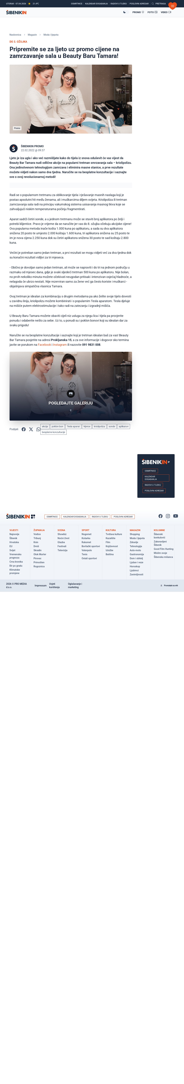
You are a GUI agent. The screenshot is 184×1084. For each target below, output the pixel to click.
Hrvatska (14, 542)
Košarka (86, 538)
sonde (112, 426)
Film (108, 542)
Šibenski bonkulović (159, 536)
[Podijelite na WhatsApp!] (38, 429)
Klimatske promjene (15, 571)
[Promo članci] (138, 12)
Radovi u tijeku (153, 485)
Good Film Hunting (163, 549)
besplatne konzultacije (53, 432)
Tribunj (37, 538)
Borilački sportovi (91, 546)
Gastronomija (137, 554)
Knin (36, 542)
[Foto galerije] (152, 12)
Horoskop (135, 566)
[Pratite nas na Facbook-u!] (161, 516)
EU (11, 546)
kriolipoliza (99, 426)
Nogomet (86, 534)
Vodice (37, 534)
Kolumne (159, 530)
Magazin (32, 34)
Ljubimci (134, 570)
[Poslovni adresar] (140, 3)
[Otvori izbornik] (172, 6)
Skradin (37, 550)
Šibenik (13, 538)
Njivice (87, 426)
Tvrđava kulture (114, 534)
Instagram (60, 344)
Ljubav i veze (136, 562)
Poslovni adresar (154, 491)
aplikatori (123, 426)
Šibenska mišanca (163, 557)
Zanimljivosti (136, 574)
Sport (85, 530)
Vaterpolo (87, 550)
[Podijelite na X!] (31, 429)
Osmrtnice (150, 471)
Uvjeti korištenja (54, 586)
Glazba (61, 542)
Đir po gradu (16, 565)
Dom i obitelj (136, 558)
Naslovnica (15, 34)
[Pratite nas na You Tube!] (175, 516)
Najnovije (14, 534)
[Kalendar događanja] (97, 3)
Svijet (12, 550)
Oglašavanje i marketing (75, 586)
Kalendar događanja (151, 477)
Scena (61, 530)
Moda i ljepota (50, 34)
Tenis (84, 554)
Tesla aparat (73, 426)
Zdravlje (134, 542)
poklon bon (57, 426)
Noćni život (63, 538)
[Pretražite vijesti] (158, 3)
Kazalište (110, 538)
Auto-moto (135, 550)
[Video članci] (166, 12)
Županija (39, 530)
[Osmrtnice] (77, 3)
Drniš (36, 546)
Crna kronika (16, 561)
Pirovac (37, 558)
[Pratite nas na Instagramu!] (168, 516)
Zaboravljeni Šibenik (160, 543)
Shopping (135, 534)
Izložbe (109, 550)
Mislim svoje (160, 553)
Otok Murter (40, 554)
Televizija (62, 550)
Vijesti (14, 530)
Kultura (111, 530)
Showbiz (62, 534)
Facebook (44, 344)
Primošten (39, 562)
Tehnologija (136, 546)
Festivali (62, 546)
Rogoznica (39, 566)
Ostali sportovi (89, 558)
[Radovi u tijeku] (119, 3)
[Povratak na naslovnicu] (64, 12)
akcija (45, 426)
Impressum (41, 585)
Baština (110, 554)
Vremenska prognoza (15, 556)
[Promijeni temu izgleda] (125, 12)
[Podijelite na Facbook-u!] (24, 429)
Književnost (112, 546)
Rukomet (86, 542)
